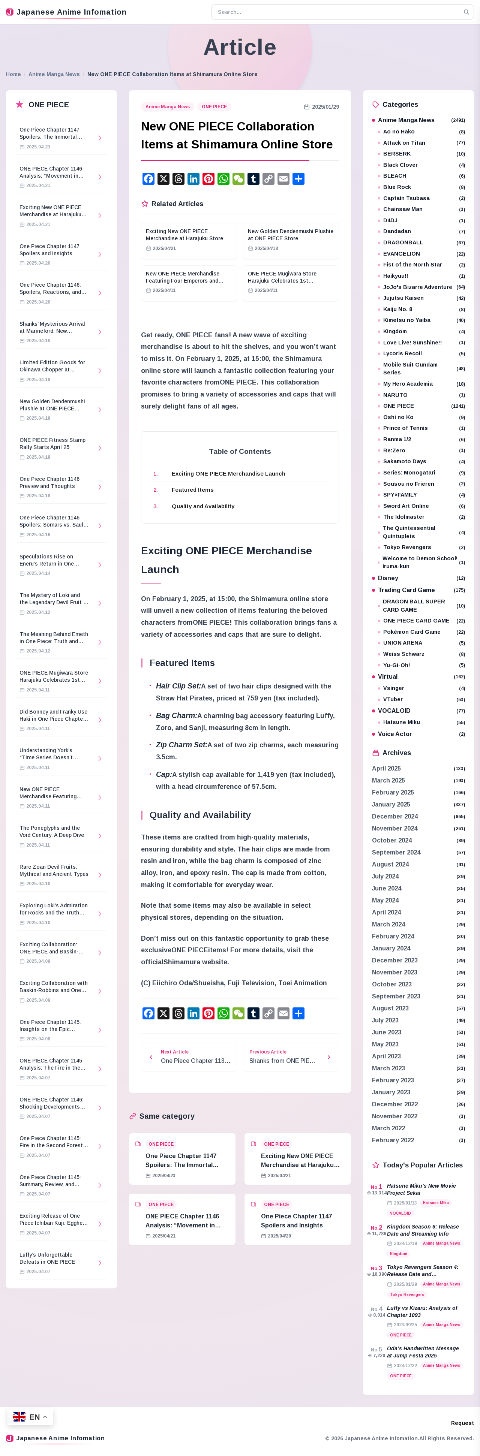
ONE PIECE (214, 106)
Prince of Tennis (421, 428)
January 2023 (391, 1092)
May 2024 (385, 900)
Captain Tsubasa (421, 198)
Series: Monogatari (421, 473)
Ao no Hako (421, 132)
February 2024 (393, 936)
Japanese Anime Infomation (66, 12)
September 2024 (396, 852)
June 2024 (386, 888)
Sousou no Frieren (421, 484)
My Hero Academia (421, 384)
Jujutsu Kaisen (421, 298)
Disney (418, 578)
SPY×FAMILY (421, 495)
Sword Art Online (421, 506)
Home (13, 74)
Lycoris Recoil (421, 353)
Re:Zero (421, 450)
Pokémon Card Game (421, 632)
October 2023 (392, 984)
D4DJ (421, 220)
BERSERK (421, 154)
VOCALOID (418, 711)
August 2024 (390, 864)
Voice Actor (418, 734)
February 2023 (393, 1080)
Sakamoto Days (421, 461)
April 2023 (386, 1056)
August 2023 (390, 1008)
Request (462, 1423)
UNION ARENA (421, 643)
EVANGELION (421, 254)
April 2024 (386, 912)
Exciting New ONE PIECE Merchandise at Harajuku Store (297, 1165)
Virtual (418, 676)
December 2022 (395, 1104)
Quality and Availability (203, 506)
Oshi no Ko (421, 417)
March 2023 (388, 1068)
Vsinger (421, 688)
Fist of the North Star (421, 265)
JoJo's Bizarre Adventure (421, 287)
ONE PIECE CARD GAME (421, 621)
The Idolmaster (421, 517)
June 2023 (386, 1032)
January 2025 (391, 804)
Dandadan (421, 231)
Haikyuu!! (421, 276)
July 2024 (385, 876)
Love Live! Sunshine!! (421, 343)
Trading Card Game (418, 590)
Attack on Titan (421, 143)
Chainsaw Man (421, 209)
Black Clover (421, 165)
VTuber (421, 699)
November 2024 (394, 828)
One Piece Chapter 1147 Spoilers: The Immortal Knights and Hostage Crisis (185, 1165)
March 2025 (388, 780)
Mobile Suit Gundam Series (421, 369)
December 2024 (395, 816)
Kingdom (421, 331)
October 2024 (392, 840)
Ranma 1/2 (421, 439)
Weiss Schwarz (421, 654)
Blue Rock (421, 187)
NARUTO (421, 395)
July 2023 (385, 1020)
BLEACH (421, 176)
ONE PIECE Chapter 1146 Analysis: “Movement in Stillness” (182, 1225)
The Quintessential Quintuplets (421, 532)
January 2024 (391, 948)
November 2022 (394, 1116)
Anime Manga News (54, 74)
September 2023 (396, 996)
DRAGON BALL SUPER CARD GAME (421, 606)
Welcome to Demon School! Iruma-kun (421, 562)
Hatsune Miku (421, 722)
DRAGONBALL (421, 242)
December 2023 (395, 960)
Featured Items (193, 489)
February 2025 (393, 792)
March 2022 (388, 1128)
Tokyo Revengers (421, 547)
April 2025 (386, 768)
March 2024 (388, 924)
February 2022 (393, 1140)
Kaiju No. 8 (421, 309)
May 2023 (385, 1044)
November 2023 (394, 972)
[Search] (466, 11)
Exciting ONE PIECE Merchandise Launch (228, 473)
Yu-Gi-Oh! (421, 665)
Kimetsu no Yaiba (421, 320)
